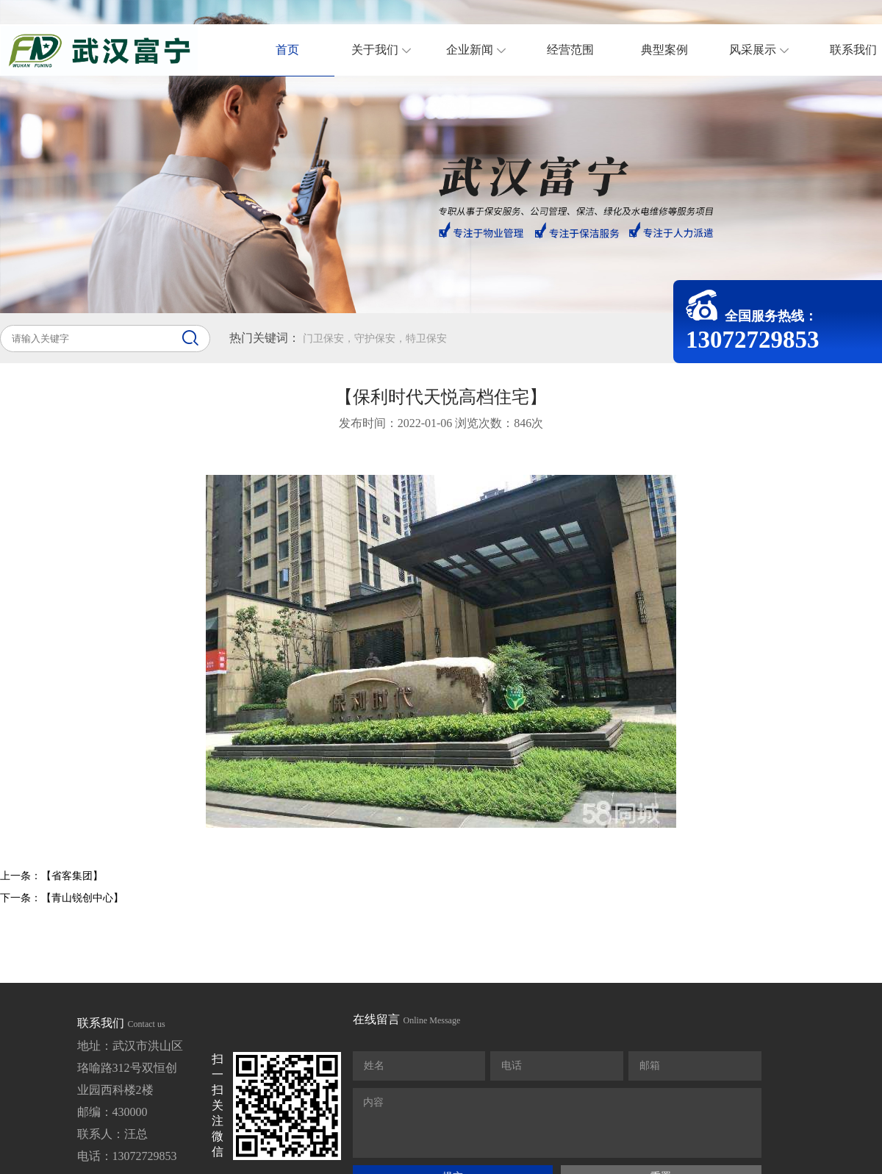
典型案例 (664, 49)
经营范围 (570, 49)
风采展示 (767, 49)
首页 (287, 49)
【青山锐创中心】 (82, 897)
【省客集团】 (72, 875)
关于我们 (390, 49)
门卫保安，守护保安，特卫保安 (375, 338)
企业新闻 (484, 49)
